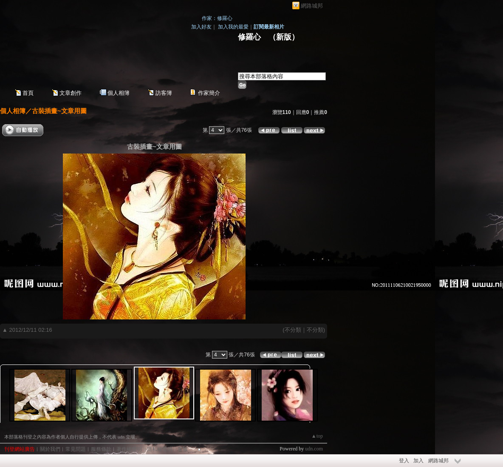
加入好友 (201, 27)
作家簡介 (209, 93)
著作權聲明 (129, 449)
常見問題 (75, 449)
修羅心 (249, 37)
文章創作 (70, 93)
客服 (183, 449)
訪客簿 (163, 93)
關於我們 (50, 449)
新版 (283, 37)
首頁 (28, 93)
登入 (404, 461)
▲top (317, 436)
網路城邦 (312, 6)
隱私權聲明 (159, 449)
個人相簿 (118, 93)
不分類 (293, 330)
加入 (418, 461)
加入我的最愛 (233, 27)
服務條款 (101, 449)
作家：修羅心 (217, 18)
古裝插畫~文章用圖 (59, 110)
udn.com (314, 449)
